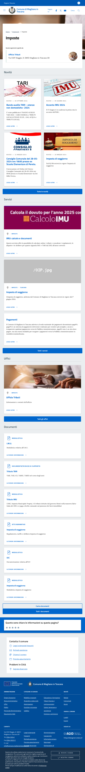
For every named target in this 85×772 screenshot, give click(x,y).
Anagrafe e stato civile (31, 701)
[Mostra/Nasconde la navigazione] (4, 10)
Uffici (5, 704)
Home (8, 32)
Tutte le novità (42, 191)
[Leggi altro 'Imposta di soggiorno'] (52, 182)
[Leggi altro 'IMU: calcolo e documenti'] (12, 253)
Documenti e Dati (9, 714)
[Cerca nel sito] (78, 10)
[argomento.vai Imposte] (15, 234)
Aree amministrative (10, 701)
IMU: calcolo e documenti (19, 238)
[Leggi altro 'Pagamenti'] (12, 342)
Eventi (66, 721)
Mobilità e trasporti (30, 697)
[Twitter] (60, 10)
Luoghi (66, 717)
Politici (6, 707)
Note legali (47, 742)
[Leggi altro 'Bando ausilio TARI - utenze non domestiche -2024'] (12, 126)
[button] (9, 3)
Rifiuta (65, 753)
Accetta (65, 757)
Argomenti (15, 32)
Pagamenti (11, 319)
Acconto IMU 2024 (55, 105)
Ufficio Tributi (14, 54)
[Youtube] (64, 10)
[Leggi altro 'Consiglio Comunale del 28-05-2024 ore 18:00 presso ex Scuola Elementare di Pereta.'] (12, 182)
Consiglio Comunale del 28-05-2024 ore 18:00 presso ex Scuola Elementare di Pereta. (22, 161)
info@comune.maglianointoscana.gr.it (16, 746)
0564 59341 (10, 737)
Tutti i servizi (42, 350)
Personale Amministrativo (12, 711)
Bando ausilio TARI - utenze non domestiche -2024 (20, 106)
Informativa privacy (50, 739)
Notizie (66, 697)
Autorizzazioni (28, 704)
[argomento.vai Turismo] (23, 287)
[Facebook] (55, 10)
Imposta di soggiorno (57, 158)
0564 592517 (11, 740)
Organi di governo (9, 697)
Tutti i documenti (42, 611)
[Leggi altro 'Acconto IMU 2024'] (52, 126)
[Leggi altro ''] (12, 410)
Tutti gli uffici (42, 419)
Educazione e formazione (52, 697)
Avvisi (66, 704)
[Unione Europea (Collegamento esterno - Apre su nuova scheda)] (14, 684)
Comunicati (67, 701)
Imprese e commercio (51, 714)
